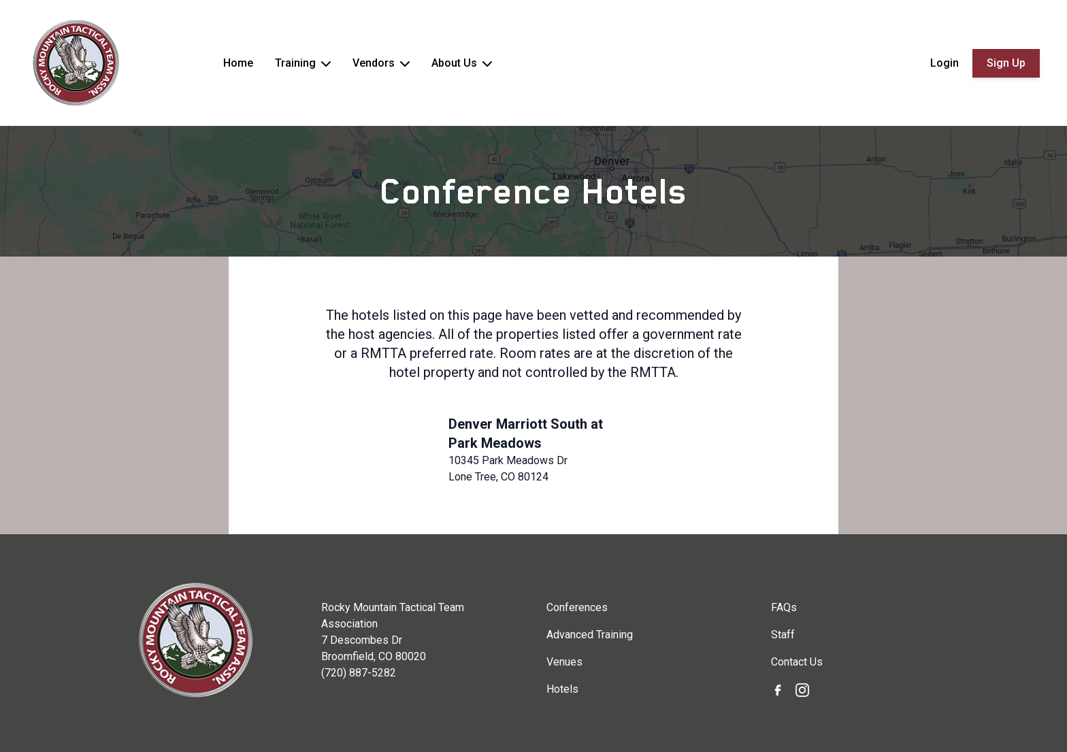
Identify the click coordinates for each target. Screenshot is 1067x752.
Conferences (577, 607)
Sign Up (1006, 62)
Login (944, 62)
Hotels (562, 689)
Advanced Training (589, 634)
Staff (783, 634)
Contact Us (797, 661)
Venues (564, 661)
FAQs (784, 607)
